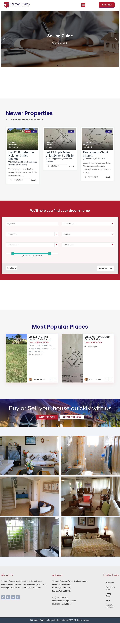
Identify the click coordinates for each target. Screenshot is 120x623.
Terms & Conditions (110, 606)
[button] (83, 5)
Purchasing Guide (111, 588)
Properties (110, 582)
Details (33, 181)
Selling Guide (109, 595)
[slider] (12, 254)
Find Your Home (106, 269)
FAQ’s (108, 600)
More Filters (11, 269)
